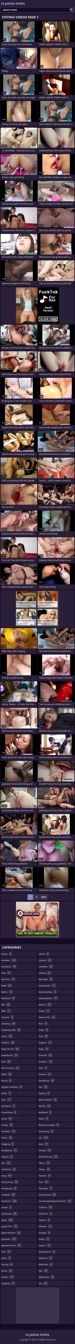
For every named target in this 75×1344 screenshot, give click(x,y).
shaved (45, 1150)
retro (44, 1118)
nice (43, 1023)
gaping (7, 1156)
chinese (8, 1042)
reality (45, 1106)
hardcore (9, 1201)
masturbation (48, 998)
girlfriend (8, 1169)
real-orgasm (48, 1099)
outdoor (46, 1061)
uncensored (47, 1194)
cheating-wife (11, 1030)
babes (7, 992)
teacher (45, 1175)
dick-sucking (10, 1068)
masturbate (47, 985)
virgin (44, 1239)
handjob (8, 1194)
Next (44, 897)
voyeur (45, 1245)
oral (43, 1036)
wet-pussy (46, 1277)
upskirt (44, 1220)
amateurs (9, 966)
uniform (45, 1207)
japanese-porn (11, 1245)
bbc (5, 1004)
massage (46, 979)
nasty (44, 1011)
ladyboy (8, 1283)
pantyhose (47, 1080)
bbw (6, 1011)
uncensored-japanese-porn (55, 1201)
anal (6, 973)
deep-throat (10, 1049)
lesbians (46, 966)
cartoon (7, 1017)
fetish (7, 1137)
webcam (46, 1258)
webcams (46, 1264)
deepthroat (9, 1055)
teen (44, 1182)
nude (44, 1030)
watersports (47, 1252)
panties (45, 1074)
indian (6, 1207)
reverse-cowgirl (49, 1125)
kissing (7, 1264)
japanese (9, 1239)
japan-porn (9, 1226)
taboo (44, 1163)
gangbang (9, 1150)
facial (6, 1118)
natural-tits (47, 1017)
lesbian (45, 960)
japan (7, 1220)
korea (7, 1271)
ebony (6, 1080)
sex (44, 1137)
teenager (45, 1188)
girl (6, 1163)
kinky (6, 1258)
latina (44, 954)
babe (6, 985)
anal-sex (8, 979)
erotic (6, 1093)
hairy (6, 1175)
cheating (8, 1023)
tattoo (44, 1169)
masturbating (48, 992)
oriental (45, 1055)
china (6, 1036)
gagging (7, 1144)
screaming (46, 1131)
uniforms (45, 1214)
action (6, 954)
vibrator (45, 1226)
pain (43, 1068)
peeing (44, 1093)
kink (6, 1252)
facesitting (9, 1112)
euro (6, 1099)
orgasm (45, 1042)
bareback (8, 998)
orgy (44, 1049)
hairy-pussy (10, 1182)
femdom (8, 1131)
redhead (45, 1112)
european (8, 1106)
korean (7, 1277)
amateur (9, 960)
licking (45, 973)
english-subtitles (11, 1087)
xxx (43, 1283)
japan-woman (11, 1233)
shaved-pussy (48, 1156)
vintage (45, 1233)
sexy (44, 1144)
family (7, 1125)
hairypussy (9, 1188)
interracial (9, 1214)
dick (6, 1061)
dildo (6, 1074)
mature (45, 1004)
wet (43, 1271)
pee (43, 1087)
